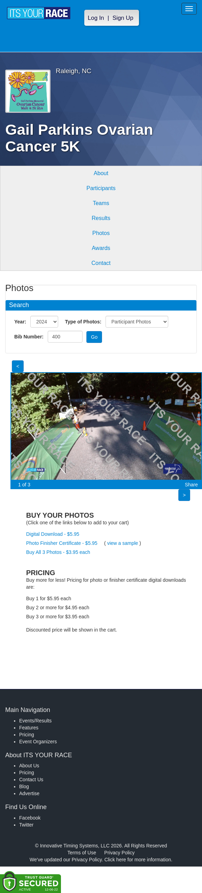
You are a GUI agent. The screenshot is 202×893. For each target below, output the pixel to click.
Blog (24, 786)
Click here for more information (137, 859)
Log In (96, 18)
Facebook (29, 818)
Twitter (26, 825)
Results (101, 218)
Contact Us (31, 779)
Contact (100, 263)
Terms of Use (82, 852)
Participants (101, 188)
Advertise (29, 793)
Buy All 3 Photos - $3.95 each (58, 552)
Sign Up (122, 18)
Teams (101, 203)
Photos (101, 233)
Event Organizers (38, 741)
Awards (101, 248)
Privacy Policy (119, 852)
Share (191, 484)
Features (28, 727)
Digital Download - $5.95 (52, 534)
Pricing (26, 734)
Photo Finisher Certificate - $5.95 (62, 543)
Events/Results (35, 720)
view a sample (122, 543)
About (101, 173)
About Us (29, 765)
